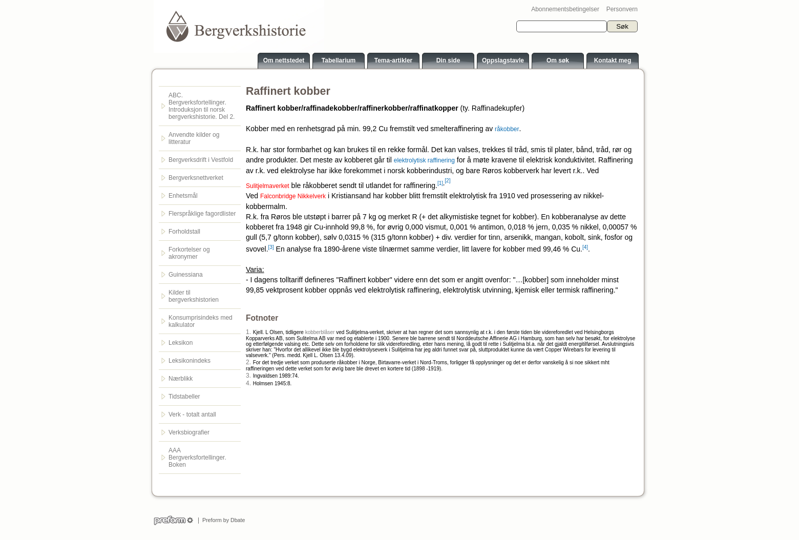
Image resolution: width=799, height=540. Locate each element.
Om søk (557, 60)
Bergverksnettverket (196, 177)
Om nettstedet (284, 60)
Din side (448, 60)
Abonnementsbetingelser (565, 9)
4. (248, 383)
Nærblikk (181, 378)
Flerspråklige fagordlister (202, 213)
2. (248, 362)
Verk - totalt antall (192, 414)
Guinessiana (186, 274)
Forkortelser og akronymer (189, 253)
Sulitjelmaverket (267, 185)
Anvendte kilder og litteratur (194, 138)
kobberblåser (320, 332)
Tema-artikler (393, 60)
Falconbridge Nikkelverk (293, 196)
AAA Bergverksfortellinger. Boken (197, 457)
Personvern (622, 9)
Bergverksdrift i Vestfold (201, 159)
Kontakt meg (613, 60)
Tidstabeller (184, 396)
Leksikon (181, 342)
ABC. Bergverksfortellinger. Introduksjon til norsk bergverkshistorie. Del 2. (202, 106)
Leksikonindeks (190, 360)
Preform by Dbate (222, 520)
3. (248, 375)
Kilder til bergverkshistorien (194, 296)
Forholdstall (184, 231)
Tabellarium (338, 60)
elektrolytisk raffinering (424, 160)
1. (248, 332)
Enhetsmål (183, 195)
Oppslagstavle (503, 60)
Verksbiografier (189, 432)
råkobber (507, 129)
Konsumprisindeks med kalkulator (201, 321)
